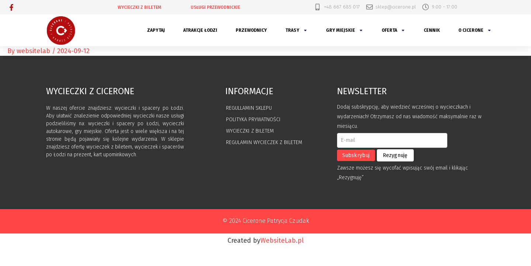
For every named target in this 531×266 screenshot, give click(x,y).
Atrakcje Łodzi (200, 30)
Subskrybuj (356, 155)
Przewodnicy (251, 30)
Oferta (393, 30)
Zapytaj (156, 30)
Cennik (432, 30)
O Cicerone (475, 30)
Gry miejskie (344, 30)
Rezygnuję (395, 155)
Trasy (296, 30)
